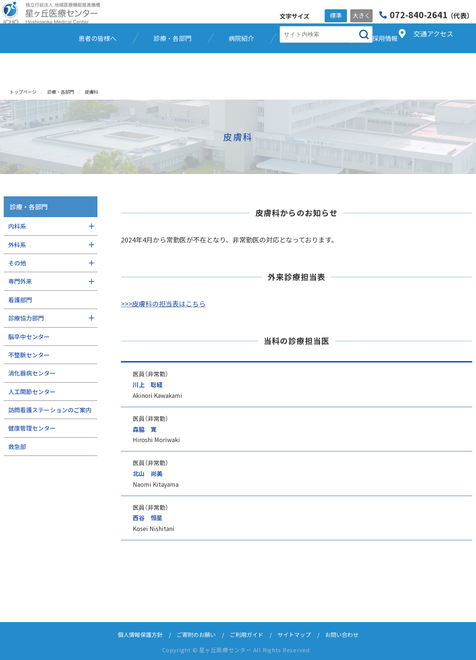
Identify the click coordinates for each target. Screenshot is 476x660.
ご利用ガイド (246, 634)
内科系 (17, 226)
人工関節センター (32, 391)
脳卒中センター (29, 336)
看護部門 (20, 299)
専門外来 (20, 281)
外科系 (17, 244)
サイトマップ (294, 634)
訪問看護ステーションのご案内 (49, 409)
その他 (17, 262)
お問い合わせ (341, 634)
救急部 (17, 446)
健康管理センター (32, 428)
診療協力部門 (26, 317)
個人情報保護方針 (140, 634)
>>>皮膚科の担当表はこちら (163, 303)
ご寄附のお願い (196, 634)
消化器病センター (32, 372)
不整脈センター (29, 354)
